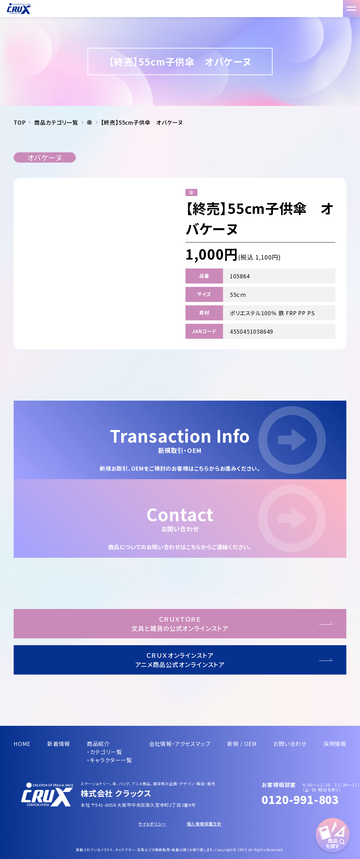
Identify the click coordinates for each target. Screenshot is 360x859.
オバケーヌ (44, 157)
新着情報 (58, 743)
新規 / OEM (242, 743)
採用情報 (334, 743)
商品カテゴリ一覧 (56, 122)
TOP (20, 122)
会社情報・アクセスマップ (180, 743)
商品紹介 (98, 743)
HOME (22, 743)
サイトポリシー (152, 824)
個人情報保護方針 (204, 824)
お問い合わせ (290, 743)
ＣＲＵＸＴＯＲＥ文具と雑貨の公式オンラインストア (179, 623)
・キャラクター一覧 (109, 760)
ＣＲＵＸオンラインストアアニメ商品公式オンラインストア (180, 660)
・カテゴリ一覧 (104, 752)
